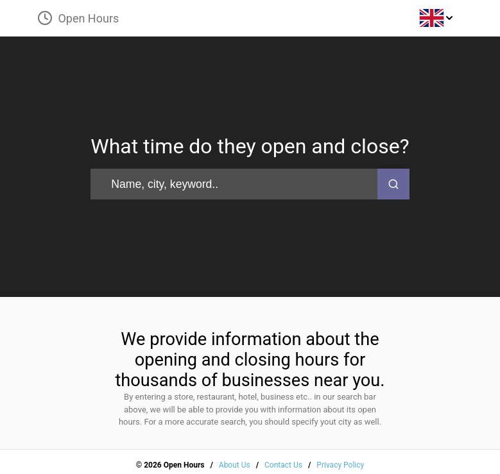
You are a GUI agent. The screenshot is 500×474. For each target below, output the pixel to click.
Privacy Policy (340, 465)
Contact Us (283, 465)
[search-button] (393, 184)
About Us (234, 465)
